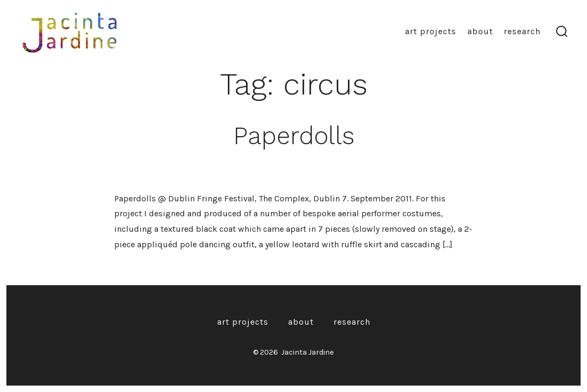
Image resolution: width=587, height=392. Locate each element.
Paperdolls (293, 135)
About (480, 31)
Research (522, 31)
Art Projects (430, 31)
